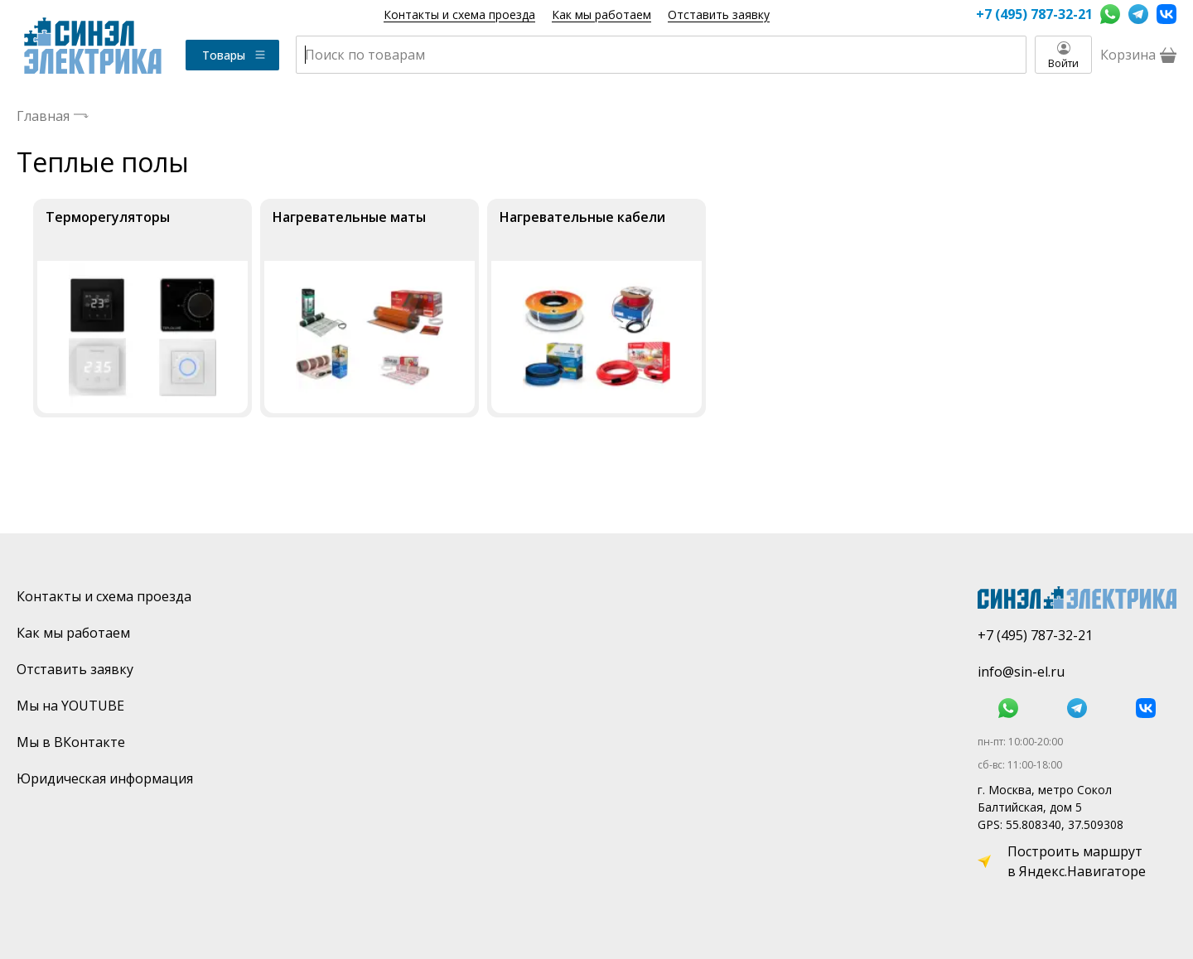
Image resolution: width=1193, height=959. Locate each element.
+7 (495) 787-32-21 (1034, 14)
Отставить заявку (719, 14)
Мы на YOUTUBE (70, 705)
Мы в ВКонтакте (71, 742)
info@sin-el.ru (1021, 672)
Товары (234, 55)
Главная (43, 116)
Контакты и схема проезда (459, 14)
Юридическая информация (105, 778)
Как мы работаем (601, 14)
